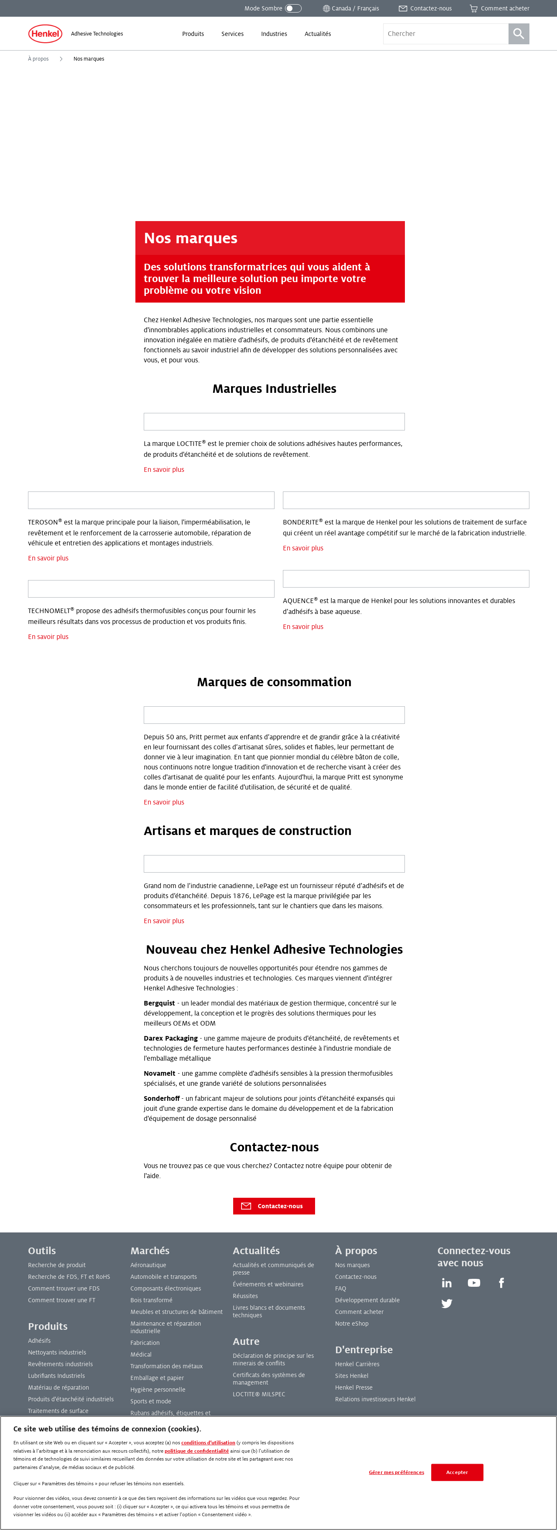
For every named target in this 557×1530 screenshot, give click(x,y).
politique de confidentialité (197, 1451)
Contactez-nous (271, 1206)
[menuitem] (193, 34)
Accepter (457, 1472)
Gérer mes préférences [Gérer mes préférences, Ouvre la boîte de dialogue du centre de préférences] (396, 1472)
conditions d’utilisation (208, 1443)
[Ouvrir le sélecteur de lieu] (350, 8)
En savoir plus (164, 470)
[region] (278, 1473)
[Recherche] (519, 33)
